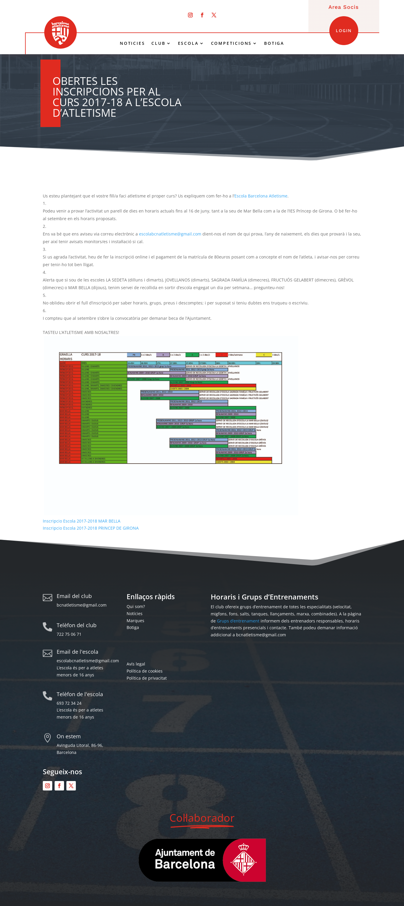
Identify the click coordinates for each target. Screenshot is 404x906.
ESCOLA (188, 43)
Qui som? (136, 606)
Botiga (133, 627)
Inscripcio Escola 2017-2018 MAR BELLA (81, 521)
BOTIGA (274, 43)
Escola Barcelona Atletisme (260, 196)
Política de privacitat (147, 678)
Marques (135, 620)
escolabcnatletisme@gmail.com (170, 234)
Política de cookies (145, 671)
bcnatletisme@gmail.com (82, 605)
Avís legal (136, 664)
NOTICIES (132, 43)
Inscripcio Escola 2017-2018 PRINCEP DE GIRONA (91, 528)
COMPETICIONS (231, 43)
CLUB (158, 43)
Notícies (135, 613)
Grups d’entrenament (238, 621)
